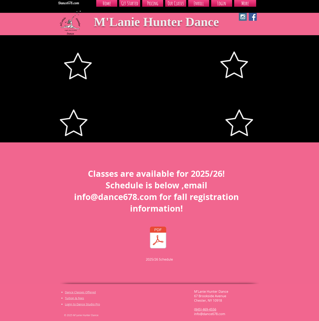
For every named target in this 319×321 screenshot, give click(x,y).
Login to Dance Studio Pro (82, 304)
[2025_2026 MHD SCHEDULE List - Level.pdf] (158, 238)
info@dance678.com (115, 197)
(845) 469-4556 (205, 309)
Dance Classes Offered (80, 292)
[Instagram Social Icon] (243, 17)
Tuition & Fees (74, 298)
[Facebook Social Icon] (253, 17)
